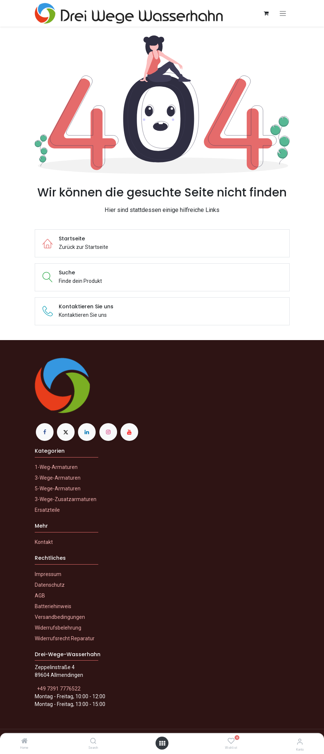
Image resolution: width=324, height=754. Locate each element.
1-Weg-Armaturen (56, 467)
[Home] (24, 741)
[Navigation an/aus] (283, 13)
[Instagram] (108, 432)
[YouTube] (129, 432)
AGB (40, 596)
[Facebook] (45, 432)
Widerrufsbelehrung (58, 628)
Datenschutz (50, 585)
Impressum (48, 574)
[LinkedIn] (87, 432)
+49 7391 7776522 (59, 689)
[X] (66, 432)
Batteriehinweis (53, 606)
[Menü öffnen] (162, 743)
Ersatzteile (47, 510)
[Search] (93, 741)
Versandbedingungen (60, 617)
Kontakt (44, 542)
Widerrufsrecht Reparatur (65, 638)
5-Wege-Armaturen (58, 488)
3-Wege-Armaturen (58, 478)
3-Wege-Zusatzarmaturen (65, 499)
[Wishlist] (231, 741)
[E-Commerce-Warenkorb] (266, 13)
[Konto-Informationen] (299, 741)
